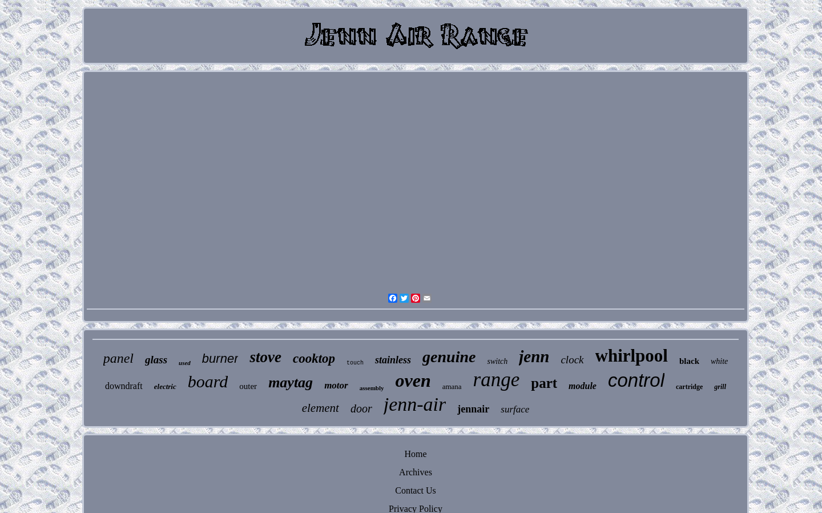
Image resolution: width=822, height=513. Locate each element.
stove (265, 357)
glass (156, 360)
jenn (534, 356)
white (719, 361)
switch (497, 361)
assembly (372, 387)
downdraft (124, 386)
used (185, 362)
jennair (473, 409)
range (496, 379)
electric (165, 386)
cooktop (314, 358)
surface (515, 409)
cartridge (689, 387)
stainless (393, 360)
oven (412, 380)
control (636, 380)
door (361, 408)
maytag (290, 382)
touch (355, 363)
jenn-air (415, 404)
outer (248, 386)
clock (572, 360)
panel (118, 358)
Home (415, 454)
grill (720, 387)
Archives (415, 472)
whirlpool (631, 356)
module (583, 386)
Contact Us (415, 490)
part (544, 383)
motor (336, 385)
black (689, 361)
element (320, 408)
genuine (449, 357)
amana (452, 386)
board (208, 381)
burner (220, 358)
